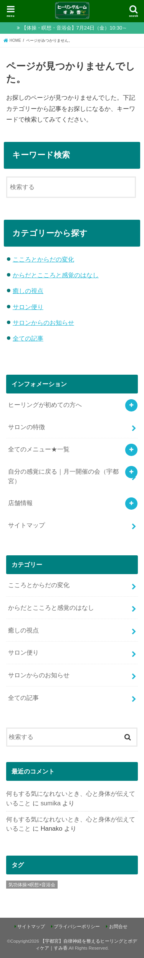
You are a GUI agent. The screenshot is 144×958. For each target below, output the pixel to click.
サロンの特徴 (26, 426)
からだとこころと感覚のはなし (56, 275)
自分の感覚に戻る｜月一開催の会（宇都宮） (63, 476)
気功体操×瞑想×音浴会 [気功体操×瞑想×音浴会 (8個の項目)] (31, 884)
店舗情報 (20, 502)
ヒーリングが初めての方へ (45, 404)
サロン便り (28, 306)
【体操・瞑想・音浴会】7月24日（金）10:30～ (74, 28)
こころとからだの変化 (43, 259)
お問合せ (118, 926)
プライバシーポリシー (77, 926)
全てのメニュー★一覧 (39, 449)
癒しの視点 (28, 290)
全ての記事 (28, 338)
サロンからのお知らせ (43, 322)
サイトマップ (26, 525)
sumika (51, 803)
